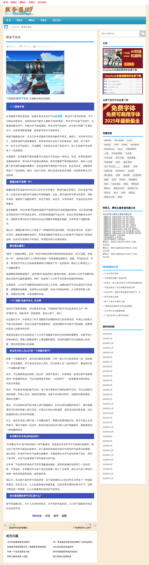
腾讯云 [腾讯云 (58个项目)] (107, 188)
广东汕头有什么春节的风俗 (116, 315)
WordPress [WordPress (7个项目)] (109, 149)
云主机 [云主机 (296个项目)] (128, 153)
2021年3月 (107, 418)
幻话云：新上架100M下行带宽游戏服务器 (123, 283)
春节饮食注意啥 (111, 297)
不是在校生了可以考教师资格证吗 (119, 287)
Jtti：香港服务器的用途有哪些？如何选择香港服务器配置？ (74, 542)
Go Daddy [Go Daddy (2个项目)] (119, 140)
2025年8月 (107, 334)
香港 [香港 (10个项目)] (120, 197)
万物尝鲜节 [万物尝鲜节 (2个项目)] (131, 149)
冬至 (12, 106)
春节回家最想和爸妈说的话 (65, 551)
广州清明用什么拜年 (82, 528)
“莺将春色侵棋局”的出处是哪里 (118, 306)
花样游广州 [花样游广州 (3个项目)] (132, 188)
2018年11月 (108, 478)
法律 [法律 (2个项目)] (118, 175)
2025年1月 (107, 338)
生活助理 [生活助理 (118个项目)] (137, 175)
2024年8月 (107, 357)
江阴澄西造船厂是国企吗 (115, 278)
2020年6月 (107, 441)
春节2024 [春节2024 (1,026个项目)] (120, 171)
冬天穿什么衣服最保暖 (114, 311)
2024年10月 (108, 352)
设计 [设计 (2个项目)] (116, 192)
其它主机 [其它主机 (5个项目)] (120, 158)
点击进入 (119, 237)
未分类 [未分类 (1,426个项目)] (131, 171)
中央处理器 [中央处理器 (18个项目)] (117, 153)
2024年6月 (107, 366)
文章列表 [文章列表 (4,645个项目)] (108, 171)
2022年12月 (108, 404)
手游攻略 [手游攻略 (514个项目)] (108, 162)
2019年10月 (108, 460)
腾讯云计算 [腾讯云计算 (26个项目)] (119, 188)
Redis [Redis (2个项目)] (124, 144)
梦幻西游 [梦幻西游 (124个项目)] (108, 175)
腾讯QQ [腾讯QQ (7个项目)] (135, 184)
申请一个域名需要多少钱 (18, 551)
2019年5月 (107, 469)
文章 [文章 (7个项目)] (135, 166)
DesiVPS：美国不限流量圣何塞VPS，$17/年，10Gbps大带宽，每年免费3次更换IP (123, 292)
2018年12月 (108, 474)
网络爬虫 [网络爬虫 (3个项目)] (133, 179)
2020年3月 (107, 446)
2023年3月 (107, 394)
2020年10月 (108, 432)
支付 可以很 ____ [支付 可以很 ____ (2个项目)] (112, 166)
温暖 (60, 116)
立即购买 (121, 239)
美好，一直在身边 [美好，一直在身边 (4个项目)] (112, 184)
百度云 (32, 2)
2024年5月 (107, 371)
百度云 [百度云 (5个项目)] (122, 179)
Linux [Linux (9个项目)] (129, 140)
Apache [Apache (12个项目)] (107, 140)
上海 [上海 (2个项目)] (106, 153)
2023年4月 (107, 390)
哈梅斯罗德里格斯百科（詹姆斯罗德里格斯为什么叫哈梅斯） (28, 547)
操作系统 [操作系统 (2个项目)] (127, 162)
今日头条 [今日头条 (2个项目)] (108, 158)
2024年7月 (107, 362)
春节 (21, 98)
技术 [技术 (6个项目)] (118, 162)
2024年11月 (108, 348)
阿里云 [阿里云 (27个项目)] (132, 192)
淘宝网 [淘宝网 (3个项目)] (126, 175)
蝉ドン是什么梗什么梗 (114, 301)
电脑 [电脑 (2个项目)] (106, 179)
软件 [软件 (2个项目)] (123, 192)
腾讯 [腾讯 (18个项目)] (126, 184)
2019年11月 (108, 455)
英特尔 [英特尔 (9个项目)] (107, 192)
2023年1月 (107, 399)
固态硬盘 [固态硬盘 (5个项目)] (131, 158)
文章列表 (15, 27)
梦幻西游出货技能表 (62, 556)
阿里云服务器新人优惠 (17, 556)
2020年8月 (107, 436)
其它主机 (42, 2)
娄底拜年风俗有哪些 (18, 528)
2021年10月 (108, 413)
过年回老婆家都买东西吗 (18, 542)
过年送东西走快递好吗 (63, 547)
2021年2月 (107, 422)
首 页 (5, 2)
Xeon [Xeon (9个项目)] (120, 149)
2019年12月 (108, 450)
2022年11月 (108, 408)
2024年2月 (107, 385)
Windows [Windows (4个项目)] (135, 144)
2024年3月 (107, 380)
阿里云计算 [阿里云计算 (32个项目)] (109, 197)
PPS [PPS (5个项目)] (117, 144)
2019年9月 (107, 464)
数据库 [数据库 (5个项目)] (127, 166)
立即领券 (121, 235)
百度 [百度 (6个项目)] (114, 179)
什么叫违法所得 (111, 273)
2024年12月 (108, 343)
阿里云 (14, 2)
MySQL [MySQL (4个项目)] (107, 144)
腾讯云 (23, 2)
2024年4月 (107, 376)
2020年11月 (108, 427)
